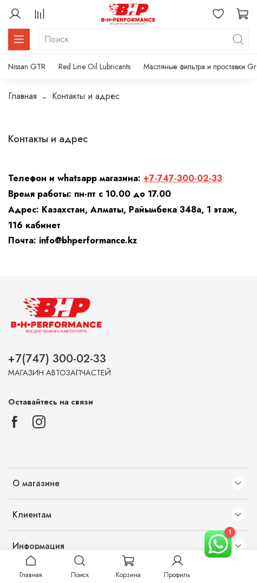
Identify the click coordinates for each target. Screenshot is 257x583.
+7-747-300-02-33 (182, 178)
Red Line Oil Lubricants (94, 66)
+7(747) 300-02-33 (57, 358)
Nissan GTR (26, 66)
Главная (22, 96)
